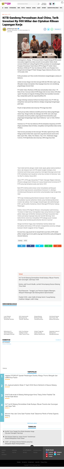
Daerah (8, 7)
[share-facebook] (45, 29)
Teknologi (35, 7)
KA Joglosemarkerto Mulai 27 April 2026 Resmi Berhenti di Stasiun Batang (31, 387)
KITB (10, 14)
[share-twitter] (48, 29)
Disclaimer (23, 464)
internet (53, 7)
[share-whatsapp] (52, 29)
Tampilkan (58, 339)
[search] (28, 3)
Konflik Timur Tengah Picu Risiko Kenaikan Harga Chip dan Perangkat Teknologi (19, 434)
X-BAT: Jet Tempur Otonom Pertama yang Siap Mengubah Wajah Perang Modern (18, 445)
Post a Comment (6, 344)
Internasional (15, 7)
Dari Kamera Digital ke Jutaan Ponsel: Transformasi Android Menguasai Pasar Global (20, 439)
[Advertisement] (9, 58)
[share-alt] (22, 246)
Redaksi (18, 464)
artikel (25, 454)
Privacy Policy (44, 464)
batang (42, 7)
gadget (47, 7)
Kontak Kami (30, 464)
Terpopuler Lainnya (32, 425)
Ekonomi (14, 452)
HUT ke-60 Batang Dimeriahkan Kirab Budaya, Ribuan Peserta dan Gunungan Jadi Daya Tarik (32, 407)
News (22, 7)
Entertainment (27, 452)
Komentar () (58, 29)
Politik (28, 7)
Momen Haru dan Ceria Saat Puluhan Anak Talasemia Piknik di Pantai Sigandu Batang (33, 417)
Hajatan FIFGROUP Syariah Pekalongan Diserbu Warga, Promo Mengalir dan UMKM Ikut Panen (33, 377)
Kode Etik (37, 464)
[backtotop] (32, 448)
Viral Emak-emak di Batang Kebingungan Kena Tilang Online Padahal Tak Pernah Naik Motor (32, 397)
